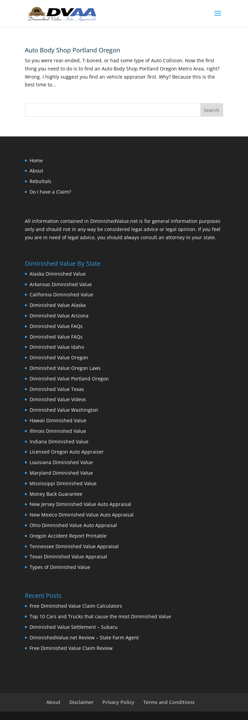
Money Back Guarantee (56, 494)
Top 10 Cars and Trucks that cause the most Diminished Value (100, 616)
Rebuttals (40, 181)
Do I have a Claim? (50, 192)
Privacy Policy (118, 702)
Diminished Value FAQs (56, 326)
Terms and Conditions (169, 702)
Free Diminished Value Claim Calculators (76, 606)
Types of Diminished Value (60, 567)
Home (36, 160)
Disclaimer (81, 702)
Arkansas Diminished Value (61, 284)
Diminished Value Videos (58, 399)
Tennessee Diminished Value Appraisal (74, 546)
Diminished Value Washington (64, 410)
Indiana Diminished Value (59, 441)
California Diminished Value (61, 294)
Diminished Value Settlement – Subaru (74, 627)
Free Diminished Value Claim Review (71, 648)
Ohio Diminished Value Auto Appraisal (73, 525)
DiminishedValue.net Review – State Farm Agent (84, 637)
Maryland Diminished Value (61, 473)
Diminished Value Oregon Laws (65, 368)
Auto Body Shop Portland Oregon (72, 50)
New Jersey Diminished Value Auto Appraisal (80, 504)
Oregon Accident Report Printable (68, 536)
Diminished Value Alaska (58, 305)
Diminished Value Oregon (59, 357)
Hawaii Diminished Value (58, 420)
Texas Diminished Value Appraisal (68, 556)
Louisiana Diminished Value (61, 462)
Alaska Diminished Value (58, 274)
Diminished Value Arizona (59, 315)
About (36, 170)
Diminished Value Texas (57, 389)
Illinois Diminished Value (58, 431)
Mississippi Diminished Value (63, 483)
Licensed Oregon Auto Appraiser (67, 451)
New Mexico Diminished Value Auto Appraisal (82, 514)
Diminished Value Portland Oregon (69, 378)
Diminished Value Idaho (57, 347)
